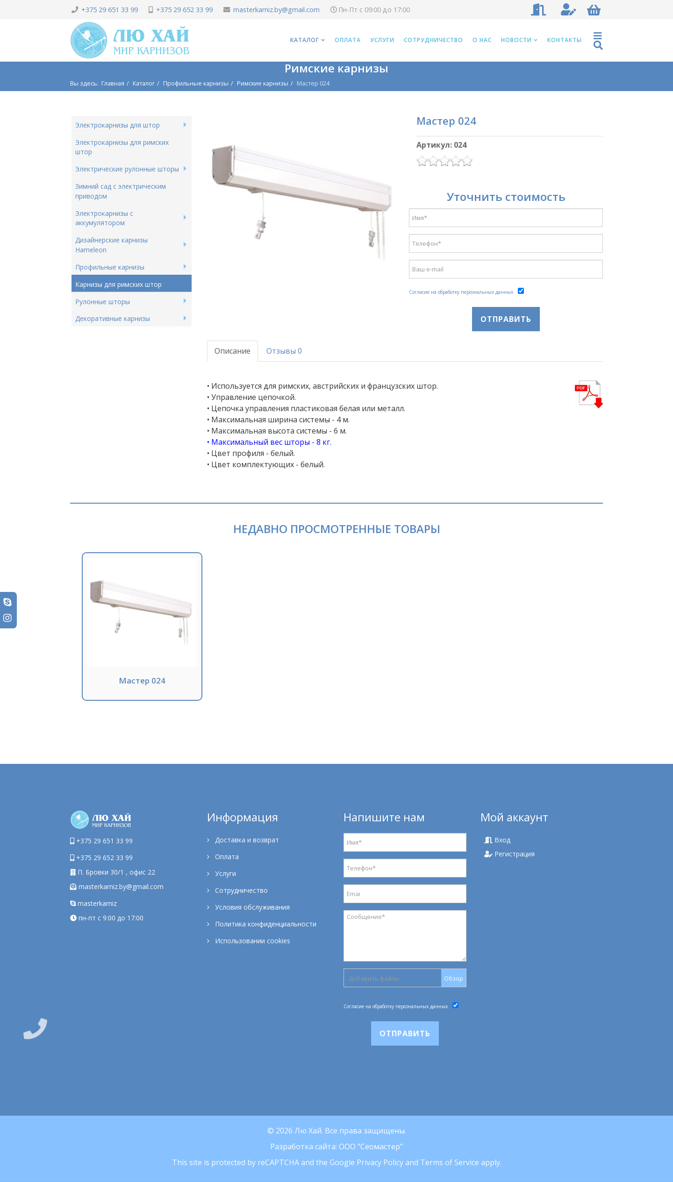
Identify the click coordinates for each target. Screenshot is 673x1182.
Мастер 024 (142, 680)
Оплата (348, 40)
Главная (112, 83)
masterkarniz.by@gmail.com (276, 9)
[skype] (7, 602)
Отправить (505, 319)
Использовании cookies (251, 940)
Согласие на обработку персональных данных (461, 292)
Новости (516, 40)
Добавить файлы (374, 978)
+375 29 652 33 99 (184, 9)
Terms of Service (449, 1162)
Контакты (564, 40)
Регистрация (509, 853)
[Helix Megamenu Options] (598, 40)
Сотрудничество (433, 40)
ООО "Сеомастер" (371, 1146)
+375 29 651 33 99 (109, 9)
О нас (482, 40)
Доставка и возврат (246, 839)
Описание (233, 351)
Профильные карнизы (196, 83)
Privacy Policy (380, 1162)
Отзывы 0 (284, 351)
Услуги (382, 40)
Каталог (304, 40)
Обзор (453, 978)
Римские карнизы (262, 83)
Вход (497, 839)
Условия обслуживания (251, 907)
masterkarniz (93, 903)
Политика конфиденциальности (264, 923)
